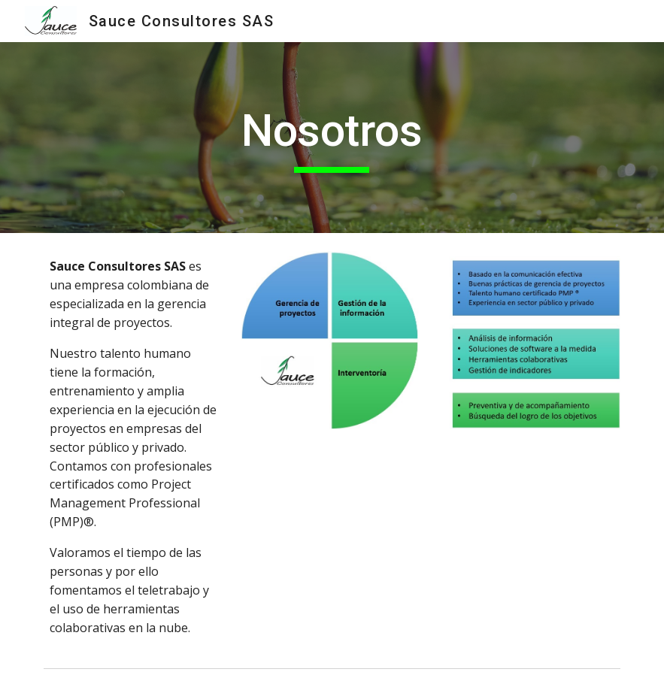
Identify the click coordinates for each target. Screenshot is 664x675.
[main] (332, 137)
